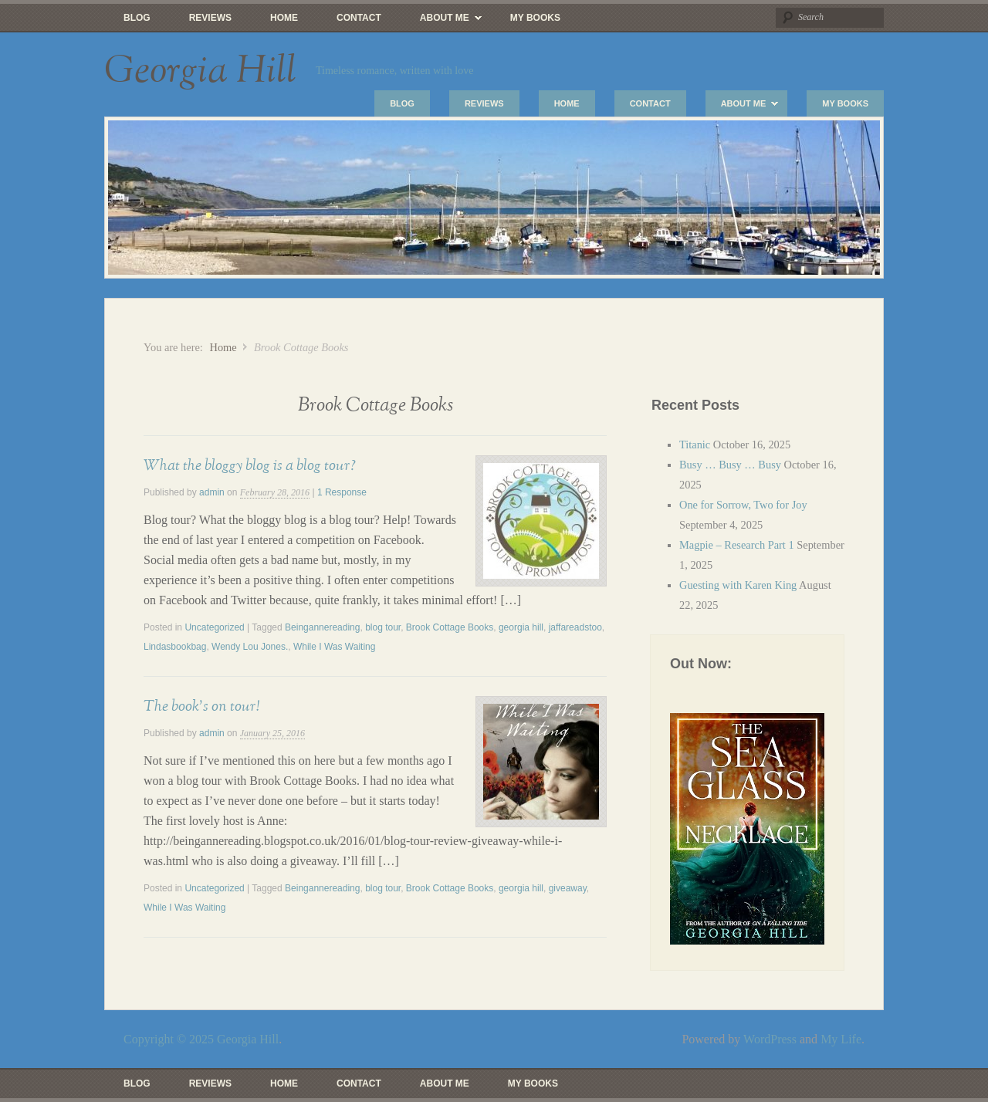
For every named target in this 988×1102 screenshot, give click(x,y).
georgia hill (521, 627)
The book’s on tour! (201, 706)
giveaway (568, 888)
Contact (359, 17)
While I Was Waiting (334, 646)
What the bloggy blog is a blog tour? (250, 465)
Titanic (694, 444)
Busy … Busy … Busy (730, 464)
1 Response (342, 492)
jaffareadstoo (575, 627)
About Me (441, 21)
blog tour (383, 627)
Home (284, 17)
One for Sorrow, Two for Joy (743, 505)
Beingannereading (322, 627)
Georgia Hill (200, 71)
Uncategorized (214, 627)
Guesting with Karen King (738, 585)
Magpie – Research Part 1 (736, 545)
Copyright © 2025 (170, 1039)
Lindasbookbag (175, 646)
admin (212, 492)
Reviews (210, 17)
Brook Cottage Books (449, 627)
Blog (137, 17)
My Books (535, 17)
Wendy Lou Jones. (249, 646)
